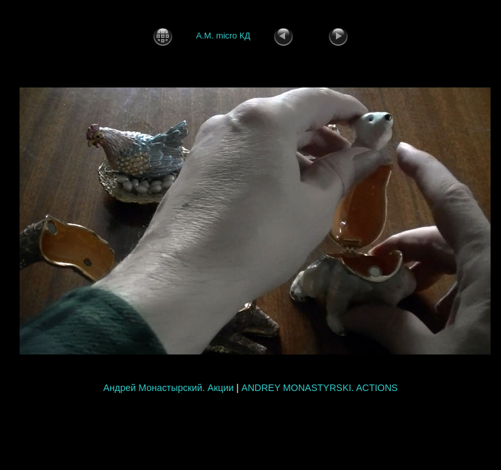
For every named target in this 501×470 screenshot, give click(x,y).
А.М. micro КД (223, 35)
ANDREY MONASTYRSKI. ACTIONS (319, 388)
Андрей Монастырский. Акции (168, 388)
